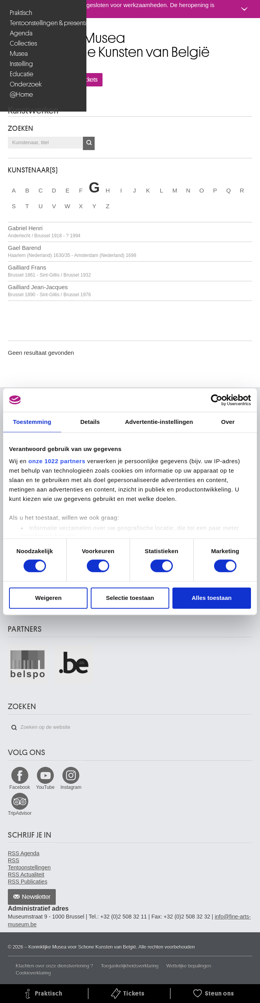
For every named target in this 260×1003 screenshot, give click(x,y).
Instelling (21, 64)
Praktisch (21, 12)
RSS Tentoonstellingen (29, 864)
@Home (21, 94)
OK (89, 143)
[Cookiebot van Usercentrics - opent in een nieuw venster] (216, 400)
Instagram (70, 787)
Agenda (21, 33)
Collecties (23, 43)
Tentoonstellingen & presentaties (44, 23)
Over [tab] (228, 421)
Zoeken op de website (14, 727)
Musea (19, 53)
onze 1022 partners (56, 461)
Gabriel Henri (44, 231)
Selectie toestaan (130, 597)
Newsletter (36, 897)
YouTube (45, 787)
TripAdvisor (19, 813)
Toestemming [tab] (32, 421)
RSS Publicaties (27, 881)
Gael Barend (72, 251)
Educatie (21, 74)
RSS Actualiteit (26, 874)
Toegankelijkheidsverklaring (130, 965)
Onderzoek (26, 84)
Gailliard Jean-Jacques (49, 290)
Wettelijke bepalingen (189, 965)
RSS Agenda (23, 853)
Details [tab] (90, 421)
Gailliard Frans (49, 271)
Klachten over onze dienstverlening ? (54, 965)
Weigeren (48, 597)
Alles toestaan (212, 597)
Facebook (19, 787)
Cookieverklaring (33, 972)
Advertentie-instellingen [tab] (159, 421)
